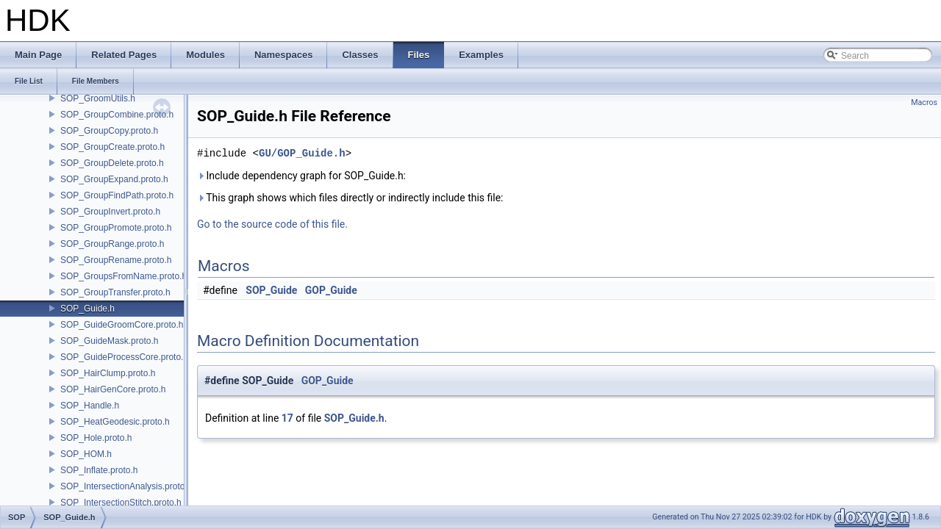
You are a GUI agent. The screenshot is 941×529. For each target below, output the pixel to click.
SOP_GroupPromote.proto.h (115, 228)
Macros (924, 102)
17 (287, 418)
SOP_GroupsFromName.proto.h (123, 276)
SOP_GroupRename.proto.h (115, 260)
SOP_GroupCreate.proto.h (112, 147)
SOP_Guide (271, 290)
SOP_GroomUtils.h (97, 98)
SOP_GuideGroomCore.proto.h (121, 325)
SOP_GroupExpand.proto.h (114, 179)
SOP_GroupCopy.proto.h (109, 131)
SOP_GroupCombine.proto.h (116, 114)
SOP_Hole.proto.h (96, 438)
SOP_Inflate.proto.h (98, 470)
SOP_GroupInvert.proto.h (110, 211)
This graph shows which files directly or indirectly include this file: (350, 198)
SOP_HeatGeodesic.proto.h (115, 422)
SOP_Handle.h (89, 405)
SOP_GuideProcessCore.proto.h (124, 357)
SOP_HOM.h (86, 454)
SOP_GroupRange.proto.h (112, 244)
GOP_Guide (331, 290)
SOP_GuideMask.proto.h (109, 341)
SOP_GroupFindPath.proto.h (116, 195)
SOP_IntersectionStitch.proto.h (121, 502)
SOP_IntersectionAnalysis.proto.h (126, 486)
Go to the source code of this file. (272, 224)
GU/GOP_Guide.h (302, 153)
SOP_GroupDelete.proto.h (112, 163)
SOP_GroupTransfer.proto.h (115, 292)
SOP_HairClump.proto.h (107, 373)
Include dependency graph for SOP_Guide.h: (301, 175)
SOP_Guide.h (87, 308)
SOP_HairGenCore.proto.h (112, 389)
